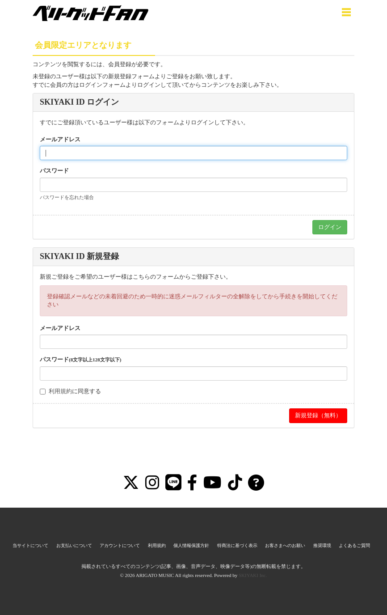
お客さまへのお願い (285, 545)
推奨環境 (322, 545)
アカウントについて (120, 545)
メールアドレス (60, 139)
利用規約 (60, 391)
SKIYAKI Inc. (253, 575)
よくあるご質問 (354, 545)
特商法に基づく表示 (237, 545)
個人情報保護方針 (191, 545)
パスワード (54, 170)
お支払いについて (74, 545)
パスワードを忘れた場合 (67, 197)
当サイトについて (30, 545)
